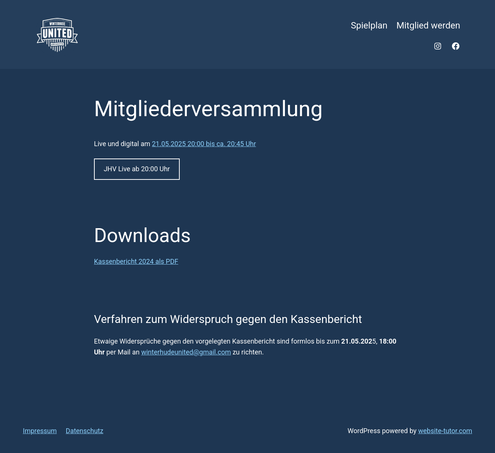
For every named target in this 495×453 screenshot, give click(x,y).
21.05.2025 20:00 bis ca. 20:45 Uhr (204, 144)
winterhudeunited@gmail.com (186, 352)
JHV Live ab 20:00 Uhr (137, 169)
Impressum (40, 431)
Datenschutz (84, 431)
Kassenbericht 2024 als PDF (136, 261)
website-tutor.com (445, 431)
